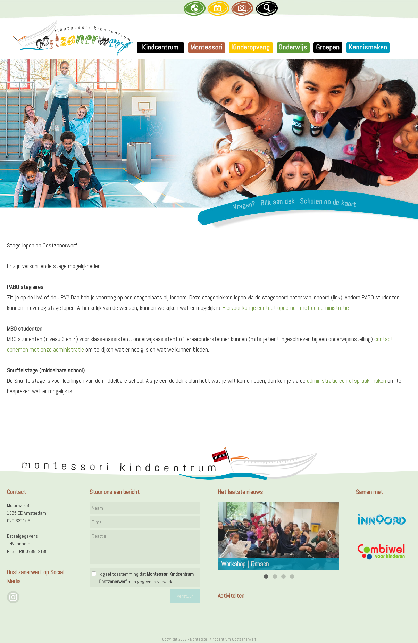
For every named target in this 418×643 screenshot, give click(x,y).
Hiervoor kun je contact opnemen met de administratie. (286, 308)
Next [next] (330, 536)
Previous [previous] (226, 536)
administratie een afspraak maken (346, 381)
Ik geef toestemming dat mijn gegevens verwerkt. (146, 578)
